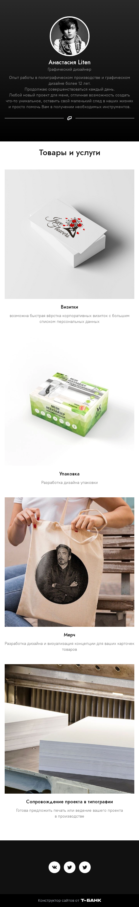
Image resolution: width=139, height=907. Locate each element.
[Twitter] (69, 867)
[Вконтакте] (54, 867)
